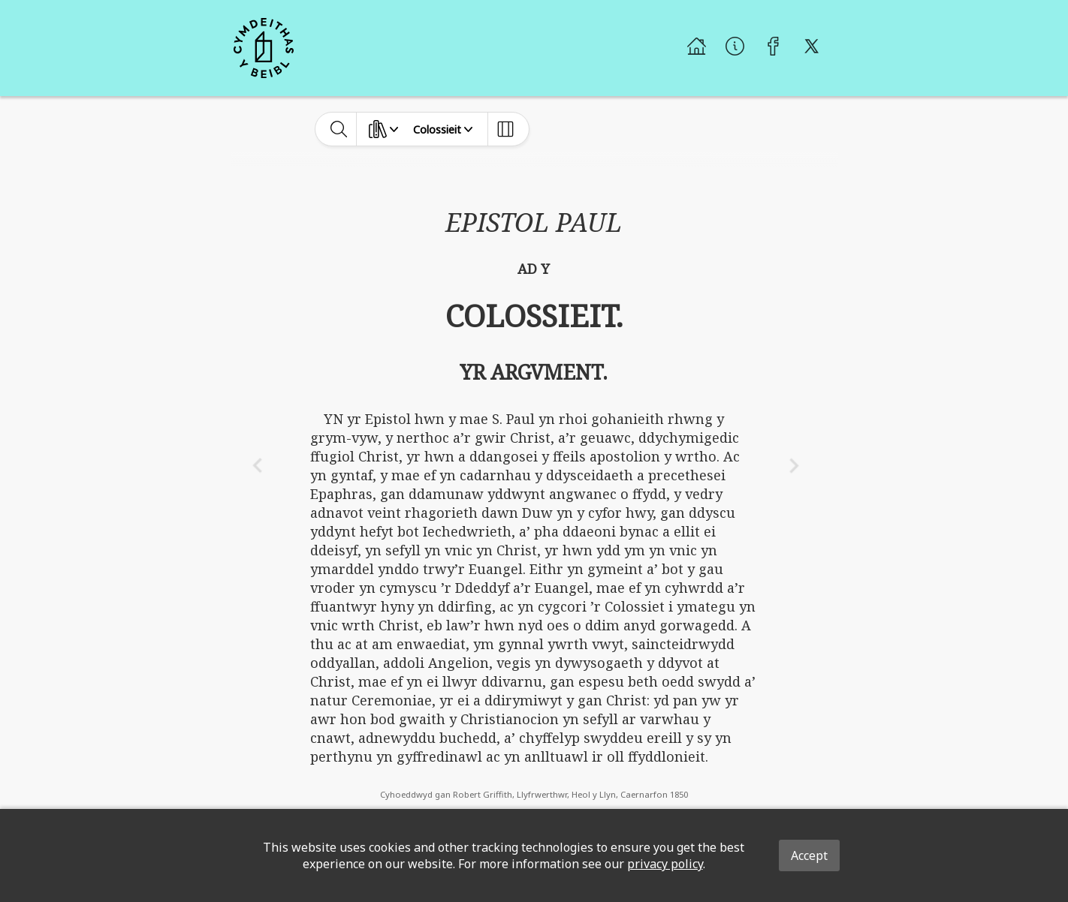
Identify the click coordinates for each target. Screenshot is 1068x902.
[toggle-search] (339, 129)
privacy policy (665, 863)
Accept (809, 855)
